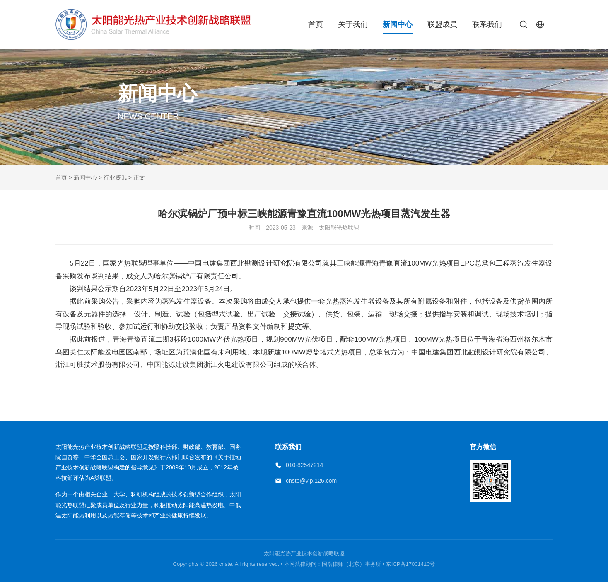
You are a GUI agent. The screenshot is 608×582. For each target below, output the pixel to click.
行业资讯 (115, 177)
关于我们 (353, 24)
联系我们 (487, 24)
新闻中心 (398, 24)
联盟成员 (442, 24)
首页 (315, 24)
